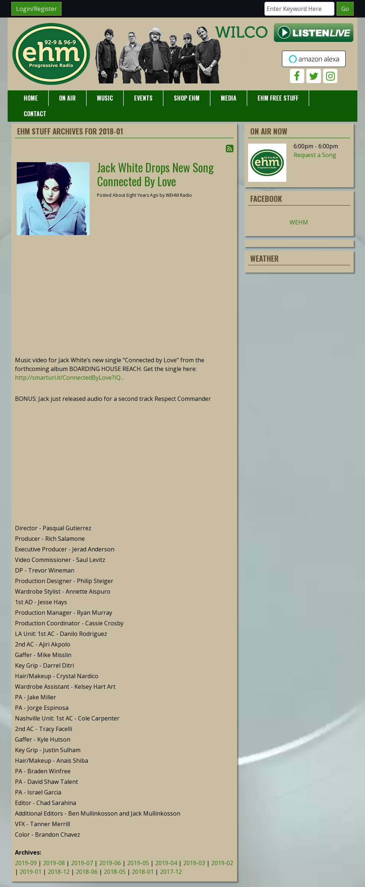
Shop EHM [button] (187, 98)
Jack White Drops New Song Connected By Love (155, 174)
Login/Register (36, 9)
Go (345, 9)
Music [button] (105, 98)
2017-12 (171, 872)
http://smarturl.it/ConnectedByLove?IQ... (69, 378)
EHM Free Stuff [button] (278, 98)
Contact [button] (35, 113)
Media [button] (228, 98)
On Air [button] (67, 98)
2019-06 (110, 863)
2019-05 (138, 863)
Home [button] (31, 98)
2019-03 (194, 863)
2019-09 (26, 863)
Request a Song (315, 155)
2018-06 (87, 872)
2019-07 (82, 863)
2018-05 (115, 872)
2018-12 (59, 872)
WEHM (299, 222)
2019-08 (54, 863)
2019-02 (222, 863)
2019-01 (31, 872)
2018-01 (143, 872)
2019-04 (166, 863)
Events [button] (143, 98)
